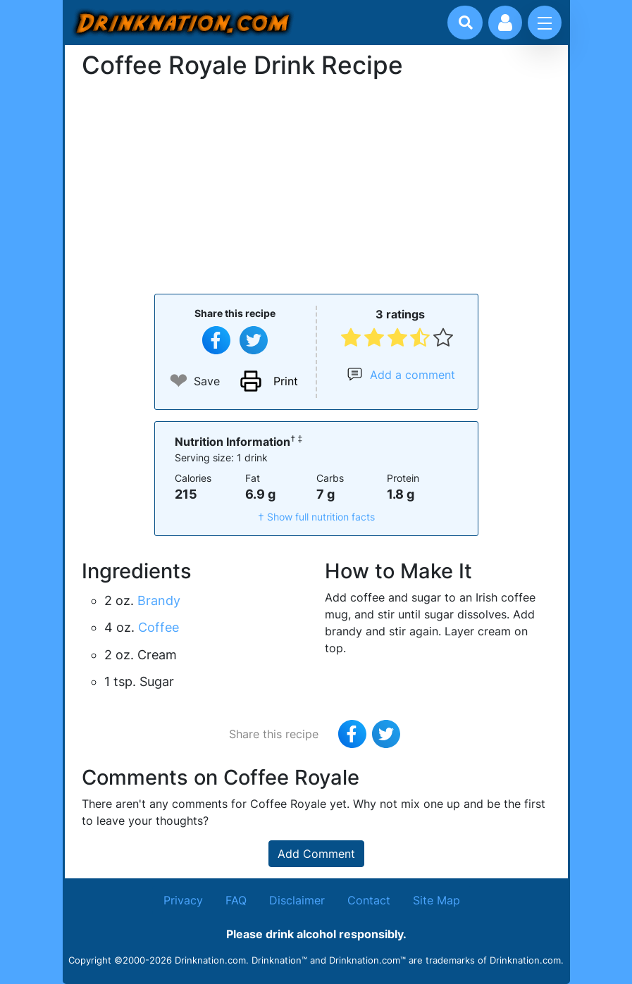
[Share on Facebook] (216, 340)
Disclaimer (297, 900)
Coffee (158, 627)
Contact (368, 900)
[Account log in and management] (505, 22)
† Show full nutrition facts (316, 517)
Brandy (158, 600)
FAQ (236, 900)
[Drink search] (466, 22)
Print (285, 381)
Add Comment (316, 854)
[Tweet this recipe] (254, 340)
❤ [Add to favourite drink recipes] (178, 380)
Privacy (183, 900)
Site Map (436, 900)
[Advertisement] (316, 185)
